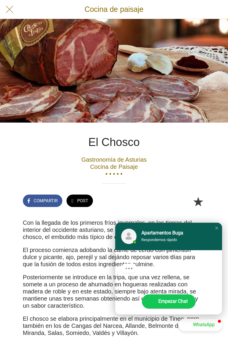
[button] (217, 228)
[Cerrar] (9, 9)
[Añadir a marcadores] (198, 201)
